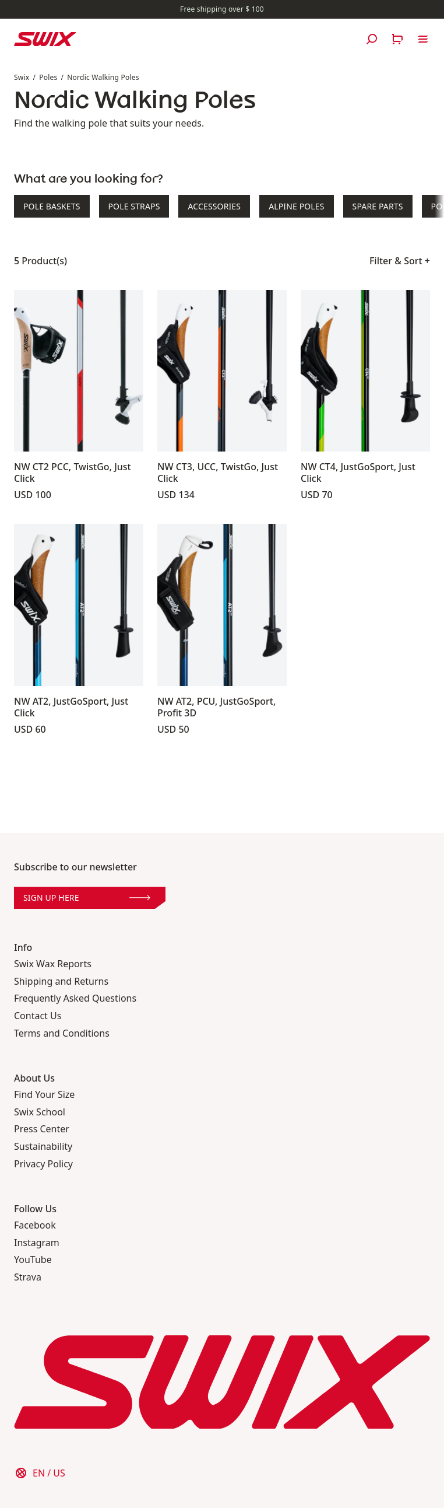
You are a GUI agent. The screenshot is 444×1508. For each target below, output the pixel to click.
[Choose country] (39, 1473)
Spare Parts (378, 206)
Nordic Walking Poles (103, 77)
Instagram (36, 1243)
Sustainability (43, 1146)
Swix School (39, 1112)
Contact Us (37, 1016)
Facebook (35, 1225)
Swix (21, 77)
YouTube (33, 1260)
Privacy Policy (43, 1164)
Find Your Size (44, 1095)
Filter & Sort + (399, 261)
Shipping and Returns (61, 981)
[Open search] (371, 39)
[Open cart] (397, 39)
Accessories (214, 206)
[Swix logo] (45, 39)
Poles (48, 77)
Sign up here (86, 897)
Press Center (41, 1129)
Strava (27, 1277)
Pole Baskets (51, 206)
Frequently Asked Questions (75, 998)
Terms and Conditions (62, 1033)
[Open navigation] (423, 39)
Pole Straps (134, 206)
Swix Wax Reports (52, 964)
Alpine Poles (296, 206)
